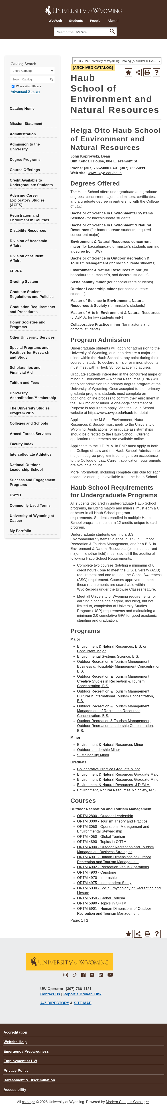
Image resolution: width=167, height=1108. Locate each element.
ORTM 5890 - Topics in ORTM (101, 903)
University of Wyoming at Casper (32, 518)
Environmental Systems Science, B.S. (108, 656)
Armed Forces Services (30, 434)
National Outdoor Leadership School (26, 467)
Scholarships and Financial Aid (25, 370)
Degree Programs (25, 160)
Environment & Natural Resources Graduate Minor (118, 779)
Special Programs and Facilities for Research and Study (29, 352)
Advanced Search (25, 92)
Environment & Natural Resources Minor (110, 745)
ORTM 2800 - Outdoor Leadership (105, 816)
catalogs (28, 1102)
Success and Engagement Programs (32, 482)
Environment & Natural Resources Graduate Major (118, 774)
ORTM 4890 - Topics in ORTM (101, 842)
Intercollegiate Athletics (30, 454)
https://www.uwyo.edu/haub (110, 413)
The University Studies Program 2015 (30, 410)
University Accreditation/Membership (33, 395)
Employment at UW (20, 1061)
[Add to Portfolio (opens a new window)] (128, 72)
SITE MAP (83, 1003)
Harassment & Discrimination (29, 1080)
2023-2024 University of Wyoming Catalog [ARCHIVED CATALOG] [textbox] (115, 61)
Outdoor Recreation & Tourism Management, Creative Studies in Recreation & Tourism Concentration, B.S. (113, 681)
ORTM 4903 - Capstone (96, 872)
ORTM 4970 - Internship (97, 878)
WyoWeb (55, 20)
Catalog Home (22, 108)
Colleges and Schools (29, 423)
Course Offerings (25, 170)
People (95, 20)
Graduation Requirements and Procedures (32, 309)
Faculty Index (21, 444)
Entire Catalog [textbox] (22, 70)
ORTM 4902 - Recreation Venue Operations (113, 867)
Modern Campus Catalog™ (127, 1102)
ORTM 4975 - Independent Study (104, 883)
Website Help (15, 1042)
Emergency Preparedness (26, 1051)
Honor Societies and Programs (27, 324)
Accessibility (15, 1090)
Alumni (113, 20)
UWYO (15, 495)
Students (76, 20)
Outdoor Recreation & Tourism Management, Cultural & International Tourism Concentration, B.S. (115, 696)
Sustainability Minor (93, 755)
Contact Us (50, 994)
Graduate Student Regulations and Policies (32, 294)
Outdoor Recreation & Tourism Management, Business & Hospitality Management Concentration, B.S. (119, 666)
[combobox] (116, 60)
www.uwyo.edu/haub (105, 173)
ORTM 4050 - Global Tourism (101, 836)
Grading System (24, 281)
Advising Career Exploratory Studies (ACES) (27, 200)
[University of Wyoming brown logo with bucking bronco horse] (69, 963)
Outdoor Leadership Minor (98, 750)
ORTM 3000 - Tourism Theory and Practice (112, 821)
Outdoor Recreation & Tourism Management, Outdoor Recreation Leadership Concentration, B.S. (115, 725)
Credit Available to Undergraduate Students (31, 182)
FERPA (16, 271)
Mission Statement (26, 124)
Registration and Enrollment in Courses (29, 218)
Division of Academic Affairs (28, 243)
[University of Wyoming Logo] (83, 10)
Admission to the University (25, 146)
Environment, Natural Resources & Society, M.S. (117, 790)
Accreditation (15, 1032)
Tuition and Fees (24, 383)
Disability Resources (28, 230)
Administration (23, 134)
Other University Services (32, 337)
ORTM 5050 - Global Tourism (101, 898)
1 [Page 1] (82, 920)
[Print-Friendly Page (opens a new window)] (147, 72)
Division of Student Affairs (26, 258)
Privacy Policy (16, 1070)
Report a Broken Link (82, 994)
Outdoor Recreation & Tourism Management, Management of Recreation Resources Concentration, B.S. (113, 711)
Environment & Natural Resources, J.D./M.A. (113, 785)
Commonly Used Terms (30, 505)
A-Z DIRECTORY (54, 1003)
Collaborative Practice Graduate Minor (108, 769)
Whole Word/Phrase (28, 86)
